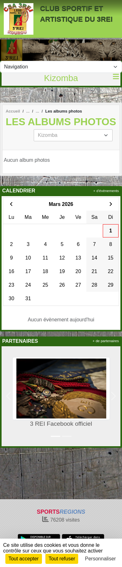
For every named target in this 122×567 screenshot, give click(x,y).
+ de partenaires (106, 341)
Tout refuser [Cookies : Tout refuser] (62, 558)
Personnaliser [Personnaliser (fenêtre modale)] (100, 558)
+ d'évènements (106, 191)
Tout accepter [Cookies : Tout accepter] (24, 558)
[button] (9, 396)
